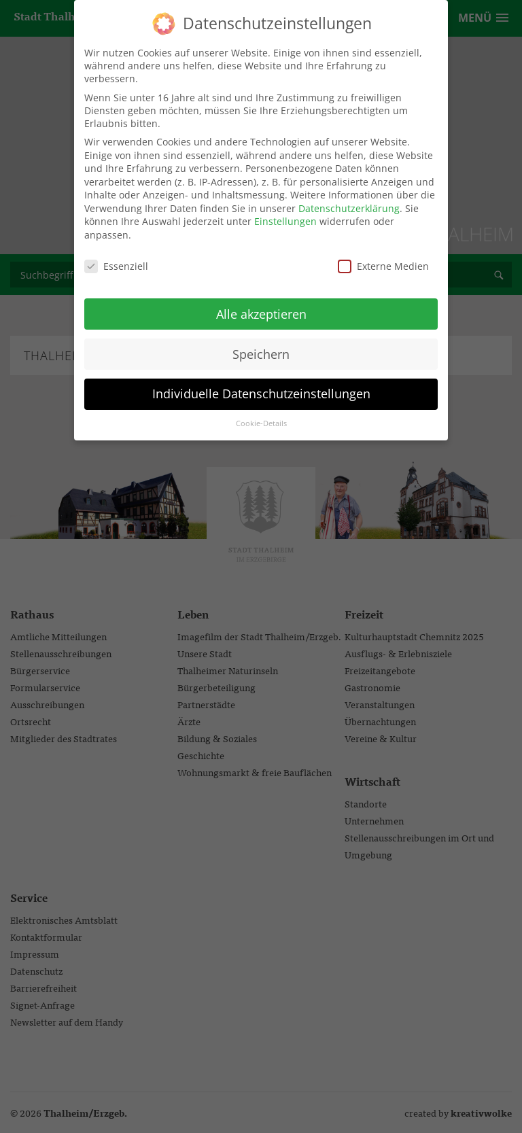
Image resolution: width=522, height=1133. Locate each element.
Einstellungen (285, 214)
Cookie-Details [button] (261, 416)
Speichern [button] (261, 346)
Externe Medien (383, 258)
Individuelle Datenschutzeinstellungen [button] (261, 387)
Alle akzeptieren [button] (261, 306)
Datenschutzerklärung (349, 200)
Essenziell (116, 258)
